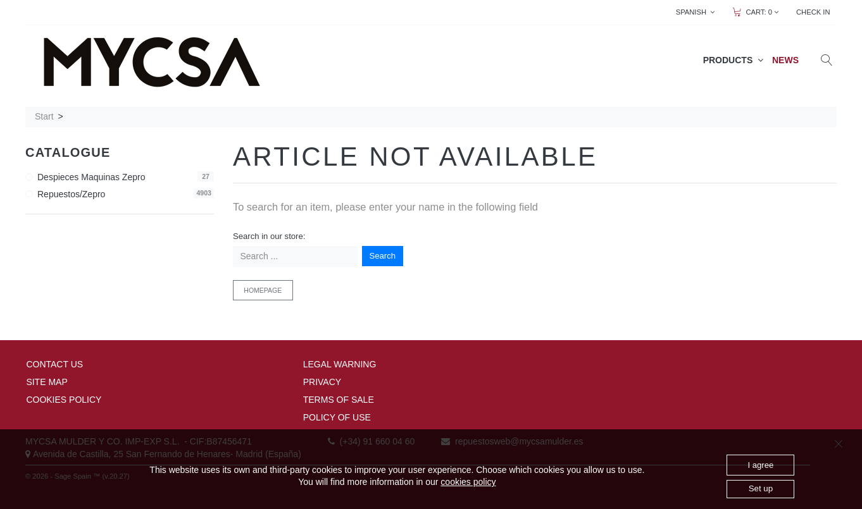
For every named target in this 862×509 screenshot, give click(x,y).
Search (383, 256)
